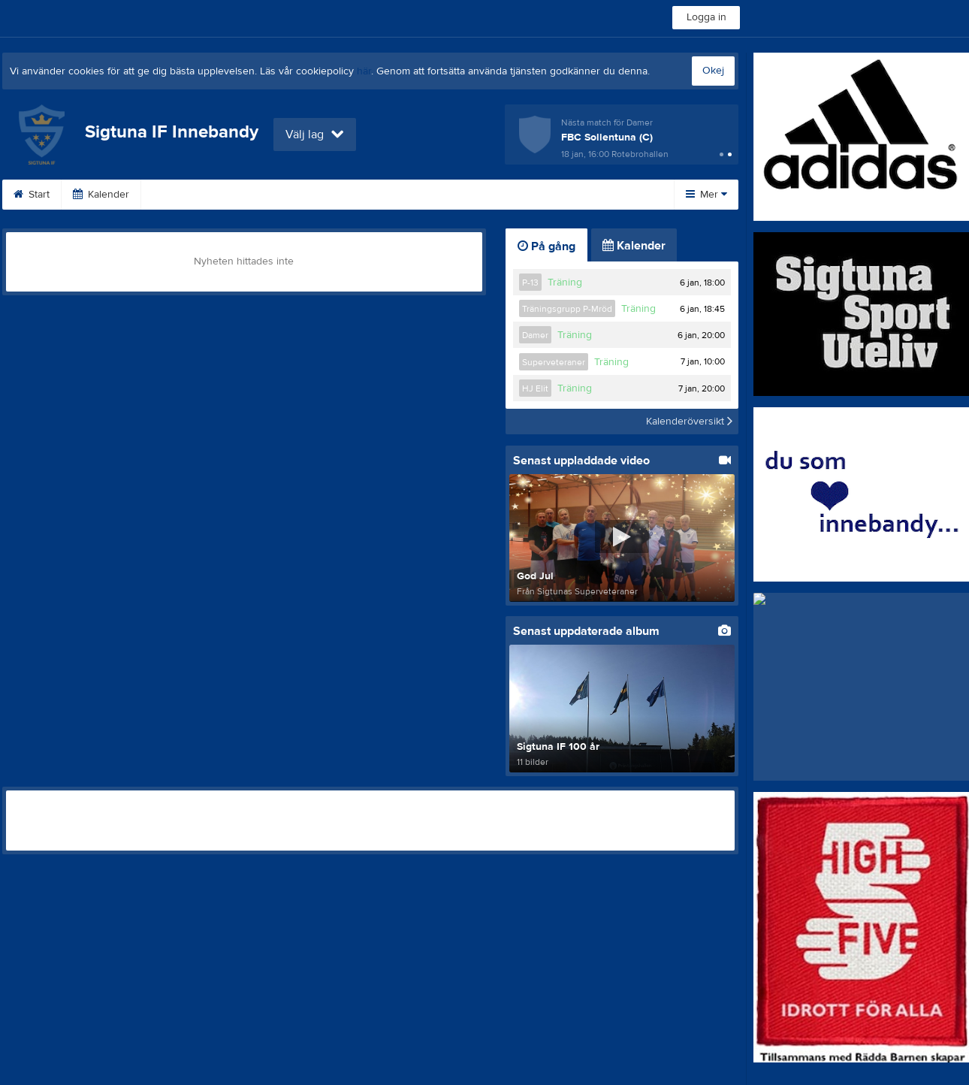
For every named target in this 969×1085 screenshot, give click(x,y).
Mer (706, 194)
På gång (546, 246)
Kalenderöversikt (689, 421)
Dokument (183, 194)
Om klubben (429, 194)
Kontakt (512, 194)
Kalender (101, 194)
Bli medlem (338, 194)
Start (32, 194)
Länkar (260, 194)
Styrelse (585, 194)
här (364, 71)
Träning (565, 282)
